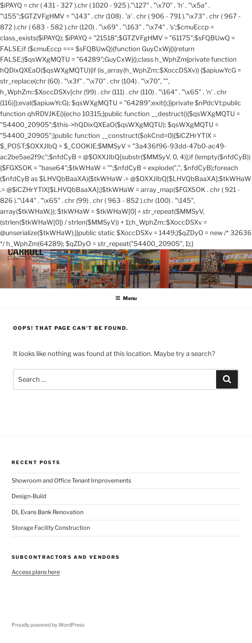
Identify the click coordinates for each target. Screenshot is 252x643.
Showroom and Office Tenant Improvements (71, 480)
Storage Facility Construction (51, 527)
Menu (126, 298)
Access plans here (36, 572)
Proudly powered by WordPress (48, 625)
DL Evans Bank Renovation (47, 512)
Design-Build (29, 496)
